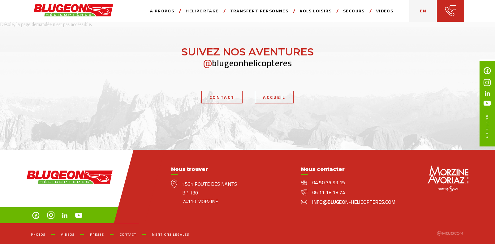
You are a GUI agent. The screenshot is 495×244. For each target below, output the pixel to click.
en (423, 11)
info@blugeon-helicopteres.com (353, 202)
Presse (97, 234)
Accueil (274, 97)
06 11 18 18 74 (328, 192)
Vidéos (384, 10)
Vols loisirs (316, 10)
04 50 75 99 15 (328, 182)
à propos (162, 10)
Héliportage (202, 10)
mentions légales (170, 234)
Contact (222, 97)
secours (354, 10)
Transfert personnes (259, 10)
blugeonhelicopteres (247, 63)
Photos (38, 234)
